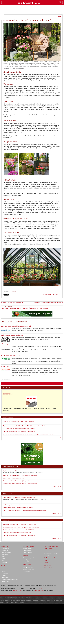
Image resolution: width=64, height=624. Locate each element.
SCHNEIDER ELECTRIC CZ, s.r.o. (11, 355)
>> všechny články (56, 437)
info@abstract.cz (39, 590)
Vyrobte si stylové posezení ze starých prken (14, 505)
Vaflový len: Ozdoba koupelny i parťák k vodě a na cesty (17, 532)
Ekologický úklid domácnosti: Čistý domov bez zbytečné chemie (19, 431)
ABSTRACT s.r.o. (17, 590)
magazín (59, 16)
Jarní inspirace (5, 308)
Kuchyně (4, 567)
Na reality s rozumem (28, 560)
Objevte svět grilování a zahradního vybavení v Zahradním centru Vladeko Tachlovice (24, 426)
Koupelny (4, 569)
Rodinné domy (34, 308)
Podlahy (4, 556)
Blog (45, 560)
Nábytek (4, 575)
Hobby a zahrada (43, 308)
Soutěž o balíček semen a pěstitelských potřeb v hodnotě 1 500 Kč (20, 483)
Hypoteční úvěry (27, 550)
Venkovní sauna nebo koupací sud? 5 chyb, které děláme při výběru (20, 524)
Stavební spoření (27, 552)
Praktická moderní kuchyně (51, 553)
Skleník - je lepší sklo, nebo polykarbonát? (13, 478)
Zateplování (5, 554)
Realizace (4, 562)
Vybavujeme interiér (49, 551)
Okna (3, 560)
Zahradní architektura (28, 569)
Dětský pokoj (5, 573)
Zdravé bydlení (5, 581)
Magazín (6, 520)
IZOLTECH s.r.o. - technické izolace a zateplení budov (16, 326)
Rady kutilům (26, 308)
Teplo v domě (47, 555)
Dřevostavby (5, 550)
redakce (13, 291)
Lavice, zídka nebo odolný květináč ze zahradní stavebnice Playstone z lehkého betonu (25, 510)
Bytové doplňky (5, 577)
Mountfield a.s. (5, 366)
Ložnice (4, 571)
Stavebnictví (4, 546)
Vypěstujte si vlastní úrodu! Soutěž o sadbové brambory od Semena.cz (21, 475)
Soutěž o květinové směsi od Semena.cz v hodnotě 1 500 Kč (18, 421)
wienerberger (5, 344)
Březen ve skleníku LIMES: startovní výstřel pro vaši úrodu (17, 481)
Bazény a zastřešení (28, 567)
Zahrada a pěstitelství (15, 308)
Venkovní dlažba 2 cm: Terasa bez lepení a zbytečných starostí (19, 497)
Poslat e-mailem (46, 294)
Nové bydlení (26, 555)
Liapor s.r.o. (8, 394)
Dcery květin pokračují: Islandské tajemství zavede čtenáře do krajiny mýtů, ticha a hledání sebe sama (28, 434)
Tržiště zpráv (47, 565)
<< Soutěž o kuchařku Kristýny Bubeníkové (12, 302)
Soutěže (46, 562)
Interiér (3, 565)
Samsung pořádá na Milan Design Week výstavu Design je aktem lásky (21, 527)
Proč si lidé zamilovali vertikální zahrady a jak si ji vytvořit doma (19, 428)
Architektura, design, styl (51, 546)
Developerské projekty (28, 558)
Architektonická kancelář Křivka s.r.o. (12, 335)
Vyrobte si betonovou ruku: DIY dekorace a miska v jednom (18, 507)
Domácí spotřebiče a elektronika (10, 579)
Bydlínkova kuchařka (50, 558)
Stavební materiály (6, 552)
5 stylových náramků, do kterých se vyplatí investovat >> (48, 302)
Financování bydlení (28, 546)
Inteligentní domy (27, 561)
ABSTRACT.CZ (48, 567)
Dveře (3, 558)
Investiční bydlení (27, 548)
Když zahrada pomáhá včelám (10, 470)
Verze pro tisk (56, 294)
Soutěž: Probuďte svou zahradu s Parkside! (14, 502)
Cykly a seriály (48, 548)
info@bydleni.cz (41, 588)
